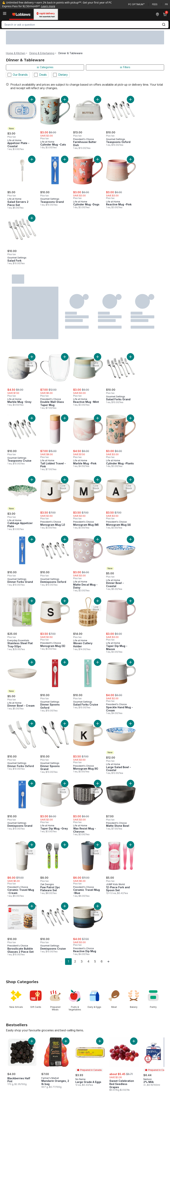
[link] (61, 961)
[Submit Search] (164, 24)
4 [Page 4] (88, 961)
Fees (154, 4)
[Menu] (4, 13)
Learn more (48, 6)
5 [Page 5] (95, 961)
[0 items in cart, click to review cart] (165, 14)
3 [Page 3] (82, 961)
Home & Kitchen (15, 53)
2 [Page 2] (75, 961)
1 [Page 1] (68, 961)
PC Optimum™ (136, 4)
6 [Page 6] (102, 961)
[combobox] (85, 24)
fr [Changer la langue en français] (166, 4)
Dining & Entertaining (41, 53)
